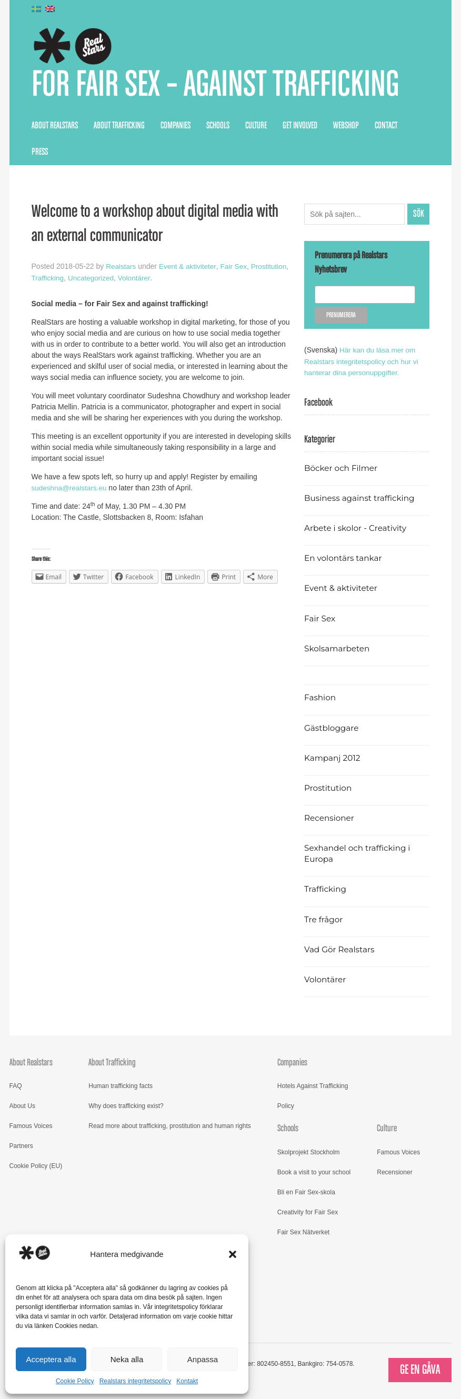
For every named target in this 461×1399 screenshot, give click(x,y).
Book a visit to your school (313, 1172)
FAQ (15, 1087)
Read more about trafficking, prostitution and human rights (169, 1127)
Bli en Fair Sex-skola (306, 1192)
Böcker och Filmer (342, 469)
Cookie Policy (75, 1381)
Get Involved (300, 127)
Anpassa (202, 1359)
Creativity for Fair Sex (307, 1212)
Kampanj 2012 (333, 759)
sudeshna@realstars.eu (70, 489)
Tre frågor (324, 920)
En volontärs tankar (344, 559)
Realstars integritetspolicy (135, 1381)
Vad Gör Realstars (340, 950)
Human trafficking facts (120, 1087)
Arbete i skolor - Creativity (357, 529)
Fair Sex (236, 268)
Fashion (320, 698)
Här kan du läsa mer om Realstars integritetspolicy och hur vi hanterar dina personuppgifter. (363, 362)
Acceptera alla (51, 1359)
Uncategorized (133, 279)
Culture (256, 127)
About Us (22, 1107)
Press (40, 153)
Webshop (346, 127)
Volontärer (178, 279)
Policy (285, 1107)
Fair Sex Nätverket (303, 1232)
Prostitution (50, 279)
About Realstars (55, 127)
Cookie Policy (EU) (36, 1167)
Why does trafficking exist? (126, 1107)
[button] (232, 1254)
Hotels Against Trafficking (312, 1087)
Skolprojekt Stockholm (308, 1152)
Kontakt (187, 1381)
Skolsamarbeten (338, 649)
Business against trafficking (361, 499)
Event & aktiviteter (189, 268)
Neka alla (127, 1359)
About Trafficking (119, 127)
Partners (21, 1147)
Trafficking (89, 279)
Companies (176, 127)
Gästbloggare (332, 728)
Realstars (121, 268)
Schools (217, 127)
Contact (386, 127)
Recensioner (330, 819)
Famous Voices (31, 1127)
